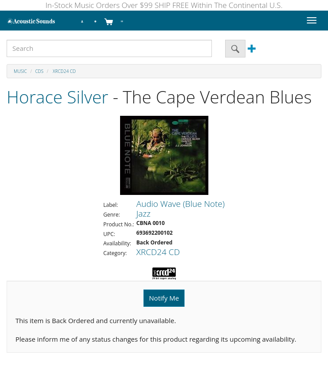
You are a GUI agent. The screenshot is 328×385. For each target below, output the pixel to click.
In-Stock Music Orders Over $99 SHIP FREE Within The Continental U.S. (164, 5)
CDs (39, 71)
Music (20, 71)
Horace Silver (57, 96)
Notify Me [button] (164, 298)
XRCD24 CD (63, 71)
